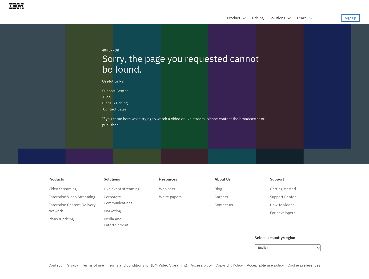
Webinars (167, 188)
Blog (106, 96)
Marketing (112, 210)
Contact (55, 265)
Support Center (115, 90)
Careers (221, 196)
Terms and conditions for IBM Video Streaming (147, 265)
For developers (282, 212)
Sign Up (350, 18)
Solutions (277, 18)
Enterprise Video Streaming (71, 196)
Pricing (258, 18)
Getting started (283, 188)
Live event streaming (121, 188)
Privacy (72, 265)
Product (233, 18)
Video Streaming (62, 188)
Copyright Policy (229, 265)
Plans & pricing (61, 218)
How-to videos (282, 204)
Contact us (224, 204)
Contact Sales (114, 109)
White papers (170, 196)
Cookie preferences (304, 265)
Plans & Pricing (115, 103)
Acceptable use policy (265, 265)
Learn (302, 18)
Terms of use (93, 265)
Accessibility (201, 265)
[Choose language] (288, 247)
